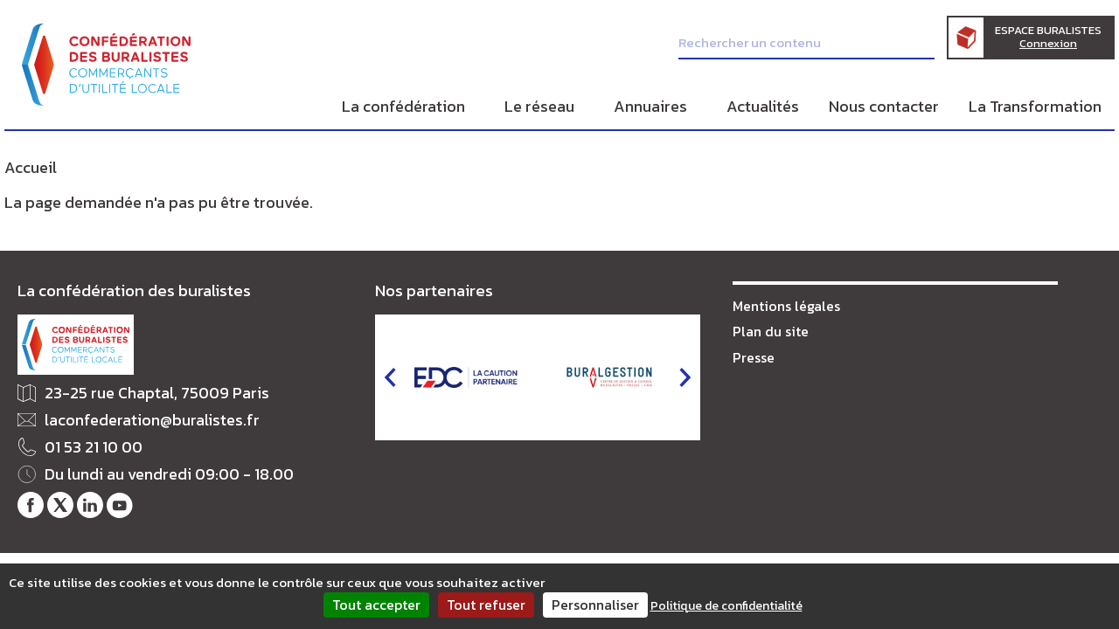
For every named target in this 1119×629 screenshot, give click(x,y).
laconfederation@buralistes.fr (152, 420)
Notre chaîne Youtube (120, 505)
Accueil (30, 167)
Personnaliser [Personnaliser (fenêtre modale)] (595, 604)
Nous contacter (884, 106)
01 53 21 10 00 (93, 448)
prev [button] (390, 377)
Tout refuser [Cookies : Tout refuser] (486, 604)
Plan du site (771, 331)
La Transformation (1035, 106)
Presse (754, 357)
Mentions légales (786, 305)
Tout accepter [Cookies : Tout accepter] (376, 604)
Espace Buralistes (1048, 37)
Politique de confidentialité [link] (726, 606)
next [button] (685, 377)
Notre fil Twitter (60, 505)
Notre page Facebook (30, 505)
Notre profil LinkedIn (90, 505)
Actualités (762, 106)
